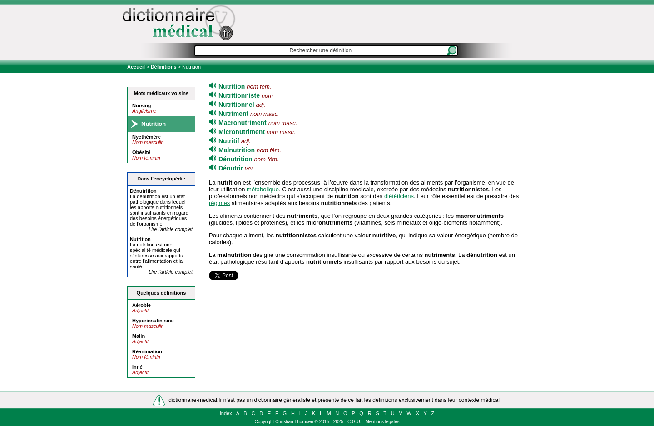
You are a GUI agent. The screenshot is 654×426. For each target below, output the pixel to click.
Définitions (164, 67)
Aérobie (141, 305)
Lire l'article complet (171, 229)
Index (226, 413)
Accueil (136, 67)
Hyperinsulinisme (153, 320)
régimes (219, 203)
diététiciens (399, 196)
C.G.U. (354, 421)
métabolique (263, 189)
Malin (138, 336)
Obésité (141, 152)
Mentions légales (382, 421)
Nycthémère (146, 137)
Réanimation (147, 351)
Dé (143, 191)
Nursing (141, 105)
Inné (137, 367)
